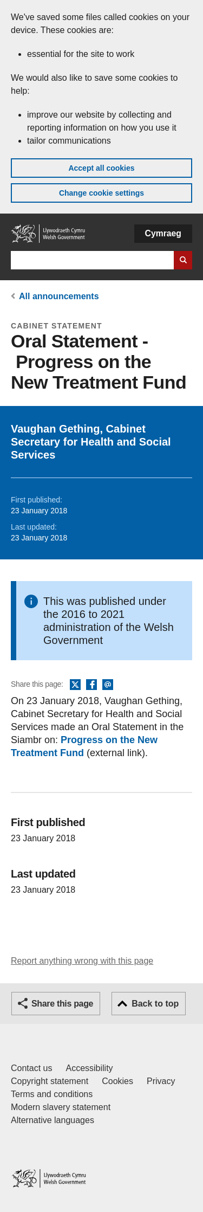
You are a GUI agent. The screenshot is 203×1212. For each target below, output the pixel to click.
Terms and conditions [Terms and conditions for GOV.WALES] (52, 1094)
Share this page (62, 1003)
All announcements (59, 296)
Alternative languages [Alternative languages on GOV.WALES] (52, 1120)
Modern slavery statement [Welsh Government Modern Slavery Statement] (60, 1107)
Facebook (91, 685)
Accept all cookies (101, 168)
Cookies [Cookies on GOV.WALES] (117, 1081)
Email (107, 685)
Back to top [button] (155, 1003)
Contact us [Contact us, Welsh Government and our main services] (31, 1068)
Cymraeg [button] (163, 233)
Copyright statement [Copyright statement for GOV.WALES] (49, 1081)
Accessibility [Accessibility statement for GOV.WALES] (89, 1068)
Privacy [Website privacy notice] (161, 1081)
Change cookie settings (101, 193)
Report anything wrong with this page (82, 960)
